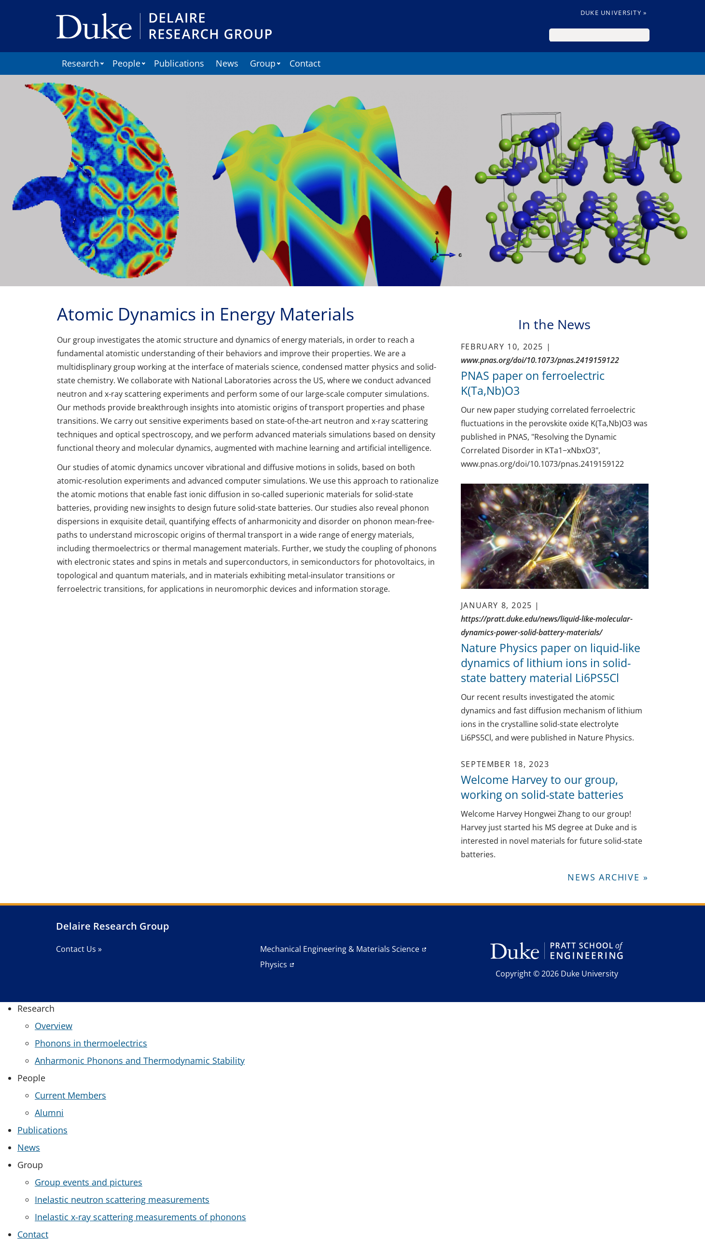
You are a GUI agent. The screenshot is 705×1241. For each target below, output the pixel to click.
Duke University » (614, 12)
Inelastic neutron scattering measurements (122, 1199)
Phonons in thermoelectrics (91, 1043)
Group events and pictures (88, 1182)
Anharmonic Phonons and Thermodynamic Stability (140, 1060)
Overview (53, 1026)
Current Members (70, 1095)
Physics (273, 964)
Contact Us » (79, 949)
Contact (305, 63)
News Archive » (607, 877)
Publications (179, 63)
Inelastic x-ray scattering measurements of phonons (140, 1217)
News (227, 63)
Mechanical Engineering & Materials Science (339, 949)
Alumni (49, 1112)
